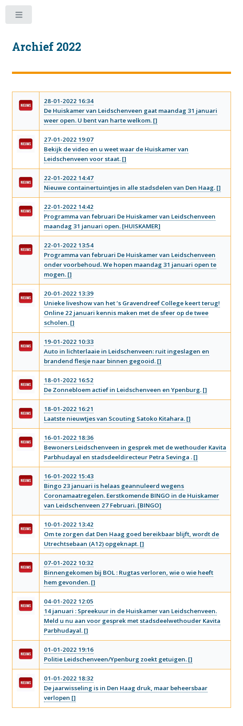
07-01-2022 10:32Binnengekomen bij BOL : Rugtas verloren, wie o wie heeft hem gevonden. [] (128, 572)
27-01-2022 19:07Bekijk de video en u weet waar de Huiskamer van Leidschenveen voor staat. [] (116, 149)
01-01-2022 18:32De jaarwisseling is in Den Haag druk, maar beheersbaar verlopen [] (126, 688)
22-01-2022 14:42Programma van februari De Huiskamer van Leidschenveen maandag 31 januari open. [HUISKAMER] (130, 216)
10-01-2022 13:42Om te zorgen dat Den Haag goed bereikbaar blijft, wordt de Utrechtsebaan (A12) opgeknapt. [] (131, 534)
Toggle (19, 16)
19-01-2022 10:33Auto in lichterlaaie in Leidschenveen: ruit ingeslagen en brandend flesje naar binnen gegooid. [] (126, 351)
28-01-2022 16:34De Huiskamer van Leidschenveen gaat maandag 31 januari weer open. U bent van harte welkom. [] (130, 110)
